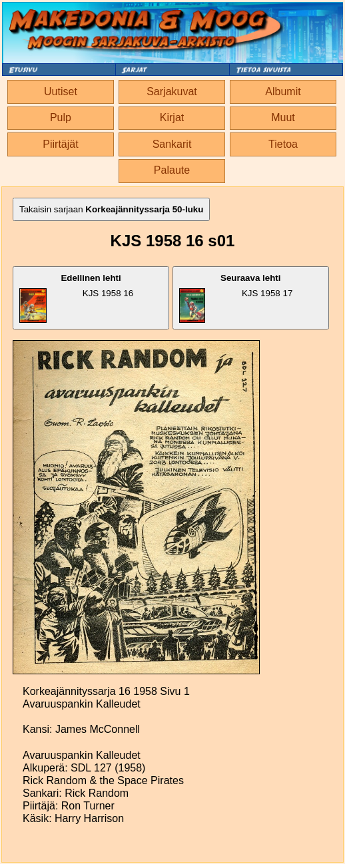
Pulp (60, 117)
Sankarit (172, 144)
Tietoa (283, 144)
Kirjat (172, 117)
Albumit (282, 91)
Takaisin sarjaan (111, 209)
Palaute (172, 170)
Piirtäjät (60, 144)
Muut (283, 117)
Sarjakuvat (172, 91)
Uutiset (60, 91)
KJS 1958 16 (76, 298)
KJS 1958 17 (236, 298)
